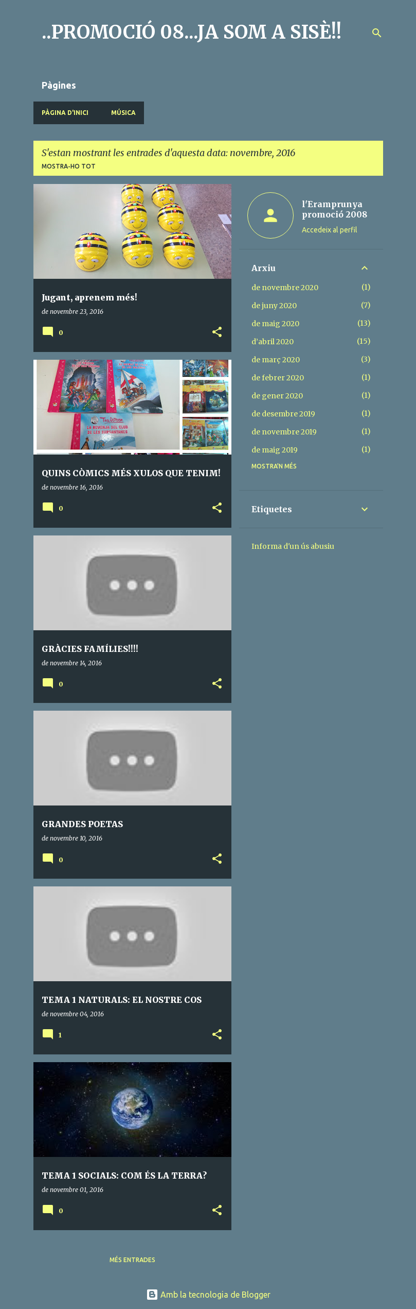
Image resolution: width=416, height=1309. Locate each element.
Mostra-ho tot (69, 166)
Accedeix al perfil (329, 230)
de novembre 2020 (284, 287)
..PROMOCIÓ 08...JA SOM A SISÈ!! (191, 32)
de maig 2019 (274, 450)
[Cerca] (377, 33)
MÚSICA (123, 112)
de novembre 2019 (284, 432)
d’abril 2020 (272, 341)
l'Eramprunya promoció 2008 (334, 209)
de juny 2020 (274, 305)
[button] (217, 333)
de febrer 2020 (277, 377)
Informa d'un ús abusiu (292, 546)
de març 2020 (275, 359)
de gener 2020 (277, 395)
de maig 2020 (275, 323)
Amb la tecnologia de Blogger (208, 1294)
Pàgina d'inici (65, 112)
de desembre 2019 (283, 413)
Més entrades (132, 1259)
